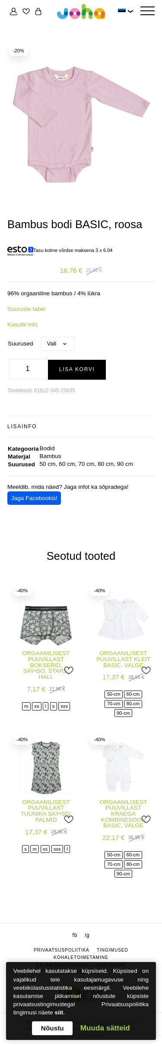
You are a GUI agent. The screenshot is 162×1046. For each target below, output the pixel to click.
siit (59, 1012)
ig (87, 935)
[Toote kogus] (27, 369)
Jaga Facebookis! (34, 498)
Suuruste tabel (26, 309)
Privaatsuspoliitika (61, 950)
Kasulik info (22, 324)
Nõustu (52, 1028)
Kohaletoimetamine (81, 957)
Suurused (20, 343)
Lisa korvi (77, 369)
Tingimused (112, 950)
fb (75, 935)
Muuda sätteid (105, 1028)
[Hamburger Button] (147, 11)
